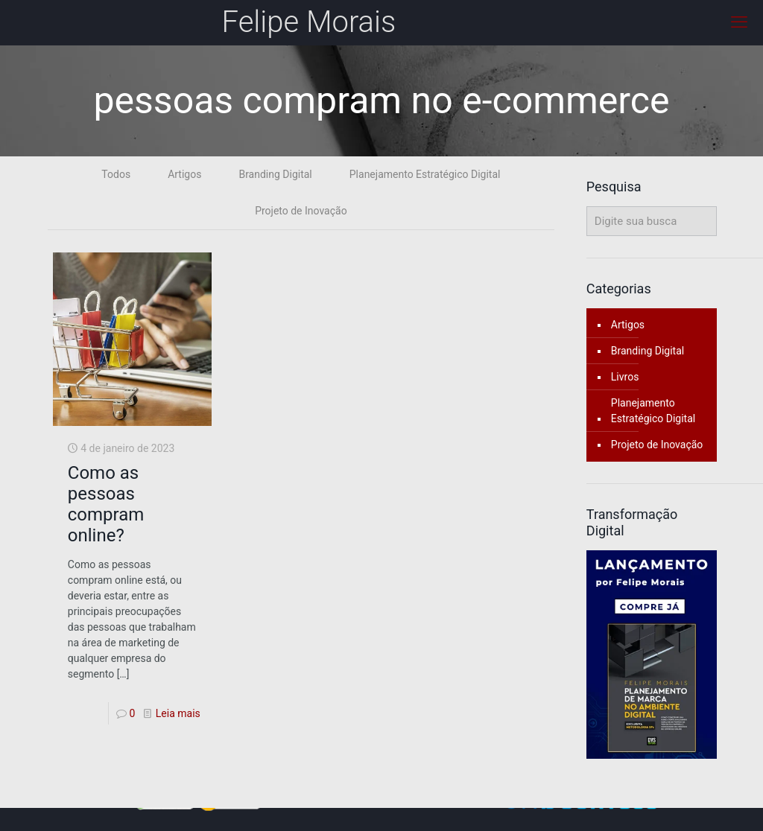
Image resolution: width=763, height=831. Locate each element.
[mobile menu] (739, 22)
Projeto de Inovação (301, 211)
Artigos (184, 174)
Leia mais (178, 713)
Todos (115, 174)
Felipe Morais (309, 21)
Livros (625, 377)
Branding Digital (274, 174)
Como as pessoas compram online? (106, 504)
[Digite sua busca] (651, 221)
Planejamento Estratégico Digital (425, 174)
